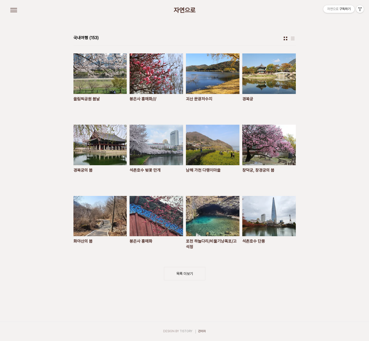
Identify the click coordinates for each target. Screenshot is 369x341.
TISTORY (186, 331)
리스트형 (293, 38)
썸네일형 (285, 38)
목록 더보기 (184, 274)
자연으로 (184, 10)
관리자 (202, 331)
